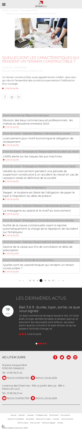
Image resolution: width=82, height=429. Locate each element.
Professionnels (41, 415)
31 (37, 280)
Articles (60, 423)
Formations (65, 415)
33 (45, 280)
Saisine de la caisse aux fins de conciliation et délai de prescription (37, 248)
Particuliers (54, 415)
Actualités (30, 419)
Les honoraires (67, 419)
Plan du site (35, 423)
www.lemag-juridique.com (27, 70)
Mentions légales (48, 423)
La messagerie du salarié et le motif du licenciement (37, 210)
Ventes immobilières (16, 419)
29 (30, 280)
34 (49, 280)
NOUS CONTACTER (18, 378)
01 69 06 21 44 (14, 372)
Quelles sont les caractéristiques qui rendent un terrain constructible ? (38, 266)
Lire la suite (12, 88)
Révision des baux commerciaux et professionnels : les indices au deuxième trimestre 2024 (38, 122)
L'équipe (30, 415)
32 (41, 280)
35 (53, 280)
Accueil (13, 415)
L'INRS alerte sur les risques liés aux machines (32, 156)
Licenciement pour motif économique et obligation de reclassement (38, 140)
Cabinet (21, 415)
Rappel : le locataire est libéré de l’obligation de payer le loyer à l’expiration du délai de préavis (39, 194)
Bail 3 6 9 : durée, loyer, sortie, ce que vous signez (49, 309)
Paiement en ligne (43, 419)
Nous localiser (46, 378)
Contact (56, 419)
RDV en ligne (23, 423)
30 (34, 280)
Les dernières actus (41, 298)
